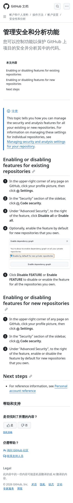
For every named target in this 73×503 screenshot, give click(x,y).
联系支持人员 (13, 456)
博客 (20, 488)
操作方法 (38, 14)
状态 (51, 484)
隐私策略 (7, 432)
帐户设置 (52, 14)
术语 (34, 484)
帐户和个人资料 (18, 14)
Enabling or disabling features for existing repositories (27, 165)
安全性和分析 (17, 19)
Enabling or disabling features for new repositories (36, 302)
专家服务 (8, 488)
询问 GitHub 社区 (15, 450)
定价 (59, 484)
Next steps (17, 376)
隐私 (42, 484)
